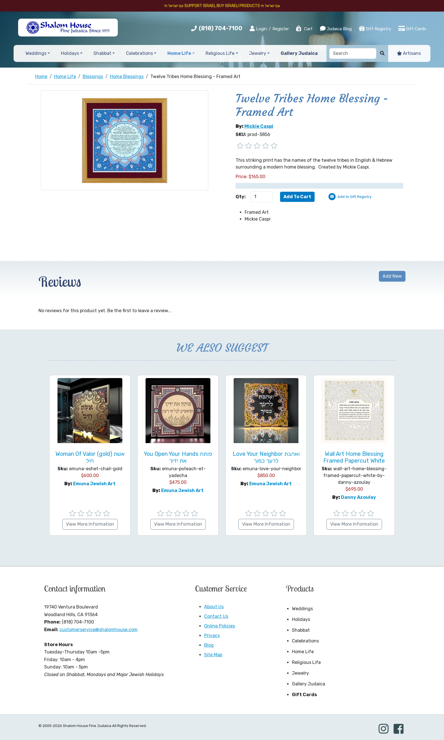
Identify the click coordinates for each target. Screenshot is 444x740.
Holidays (301, 619)
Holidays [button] (70, 53)
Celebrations (305, 641)
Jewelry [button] (257, 53)
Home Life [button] (179, 53)
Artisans (409, 53)
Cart (304, 29)
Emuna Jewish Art (94, 483)
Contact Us (216, 616)
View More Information (90, 524)
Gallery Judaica (308, 684)
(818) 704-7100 (220, 28)
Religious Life (306, 662)
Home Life (303, 651)
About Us (214, 606)
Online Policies (219, 626)
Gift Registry (375, 28)
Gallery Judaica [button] (299, 53)
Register (280, 28)
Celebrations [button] (139, 53)
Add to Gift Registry (355, 197)
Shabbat (301, 630)
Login (258, 28)
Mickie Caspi (258, 126)
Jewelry (300, 673)
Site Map (213, 654)
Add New (392, 276)
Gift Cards (412, 28)
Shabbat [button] (102, 53)
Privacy (212, 635)
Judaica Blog (336, 28)
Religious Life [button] (220, 53)
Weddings (302, 608)
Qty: (241, 196)
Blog (209, 645)
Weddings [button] (35, 53)
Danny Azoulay (358, 497)
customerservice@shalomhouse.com (98, 629)
